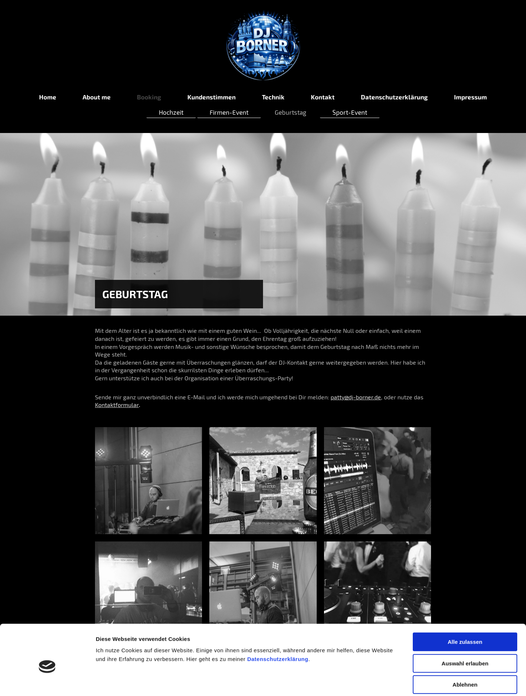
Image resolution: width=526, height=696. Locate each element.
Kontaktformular (117, 404)
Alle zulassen (464, 607)
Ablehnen (465, 649)
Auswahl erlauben (465, 628)
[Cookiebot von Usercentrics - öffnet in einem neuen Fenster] (47, 681)
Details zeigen (388, 681)
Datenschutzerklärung (278, 624)
